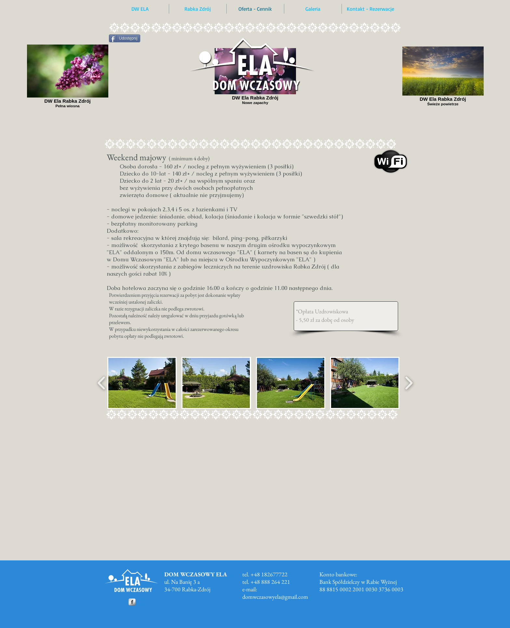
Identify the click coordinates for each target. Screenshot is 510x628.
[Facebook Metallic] (132, 602)
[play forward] (408, 383)
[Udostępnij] (124, 38)
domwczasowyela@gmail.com (275, 596)
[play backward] (101, 383)
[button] (142, 383)
